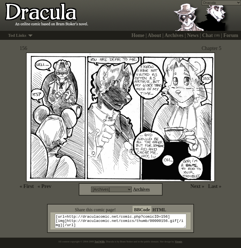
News (193, 35)
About (154, 35)
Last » (214, 186)
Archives (174, 35)
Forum (230, 35)
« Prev (44, 186)
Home (137, 35)
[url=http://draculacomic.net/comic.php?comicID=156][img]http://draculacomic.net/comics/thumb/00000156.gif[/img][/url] (124, 222)
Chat (211, 35)
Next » (197, 186)
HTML (159, 209)
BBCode (142, 209)
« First (27, 186)
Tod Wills (99, 244)
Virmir (178, 244)
